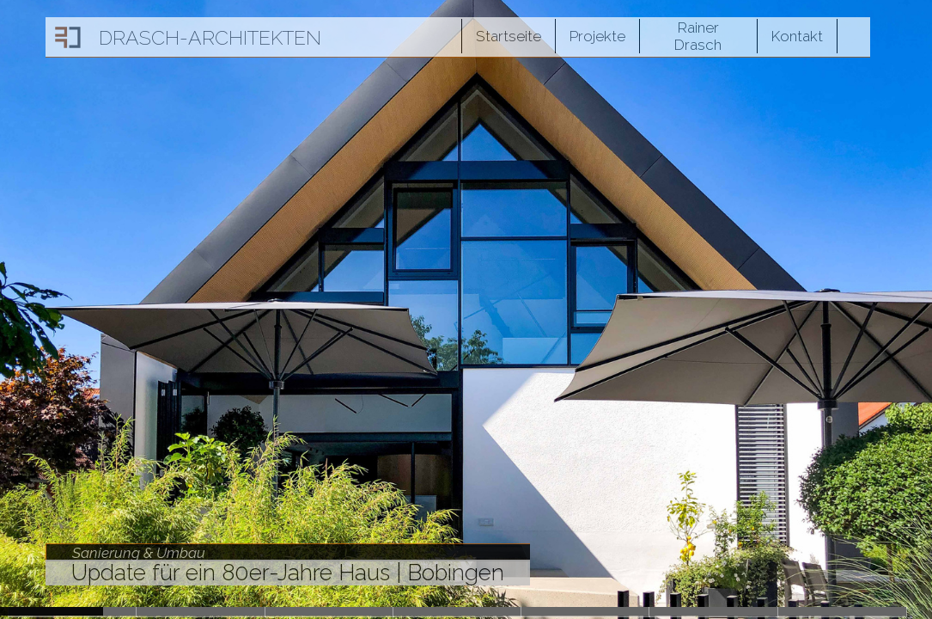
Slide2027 (201, 611)
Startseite (508, 36)
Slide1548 (713, 611)
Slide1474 (842, 611)
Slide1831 (329, 611)
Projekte (597, 36)
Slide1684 (457, 611)
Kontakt (797, 36)
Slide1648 (585, 611)
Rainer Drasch (698, 36)
